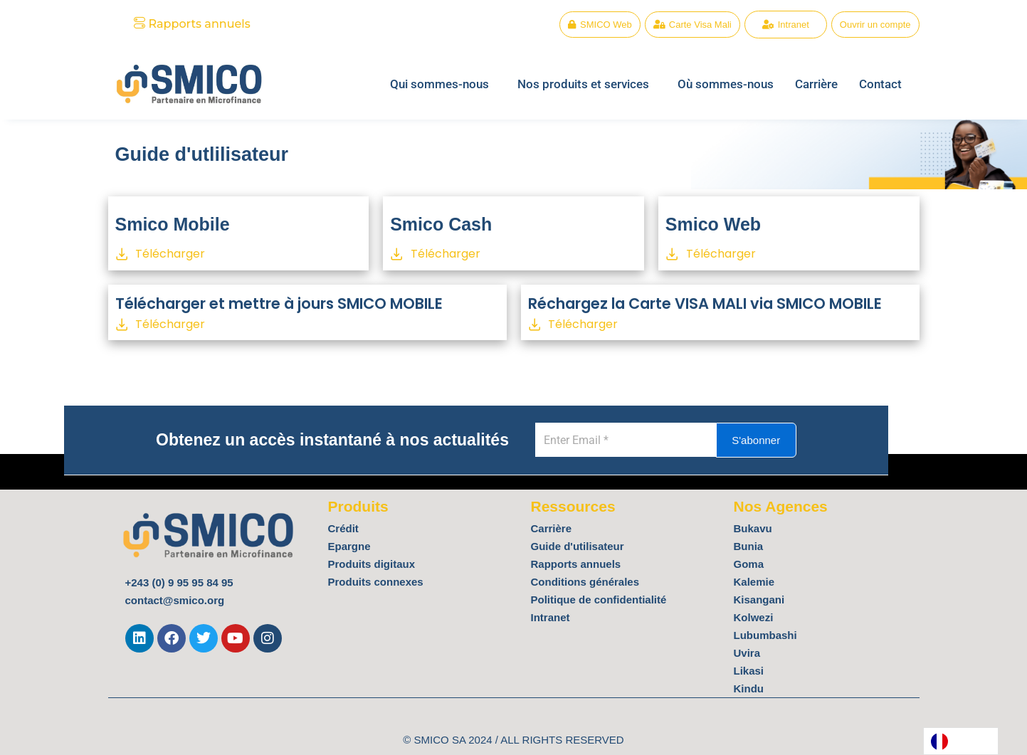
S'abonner (773, 440)
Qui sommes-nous (439, 84)
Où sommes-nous (726, 84)
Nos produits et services (583, 84)
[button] (443, 84)
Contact (880, 84)
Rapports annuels (192, 24)
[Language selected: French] (961, 741)
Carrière (816, 84)
